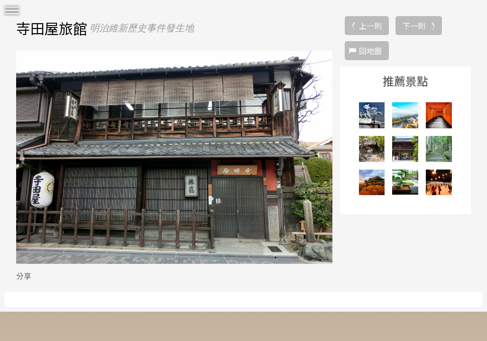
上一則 (370, 25)
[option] (174, 157)
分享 (23, 275)
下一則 (414, 25)
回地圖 (370, 50)
